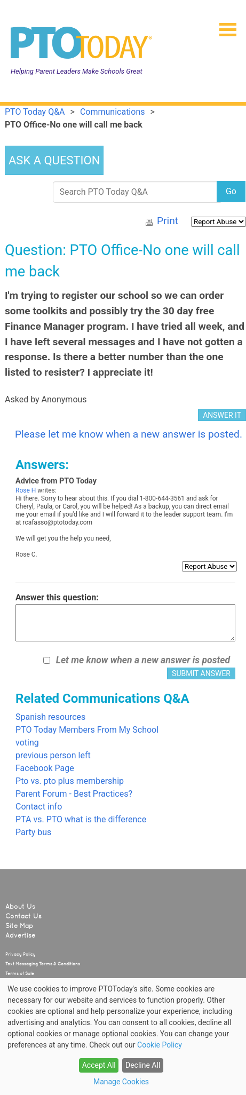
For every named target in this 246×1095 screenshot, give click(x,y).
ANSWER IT (222, 415)
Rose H (25, 490)
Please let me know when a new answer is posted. (128, 434)
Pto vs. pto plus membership (69, 781)
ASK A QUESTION (54, 160)
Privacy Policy (20, 954)
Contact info (38, 807)
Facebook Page (44, 768)
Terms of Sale (19, 973)
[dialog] (123, 1036)
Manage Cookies (121, 1081)
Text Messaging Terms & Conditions (42, 963)
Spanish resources (50, 717)
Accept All (99, 1065)
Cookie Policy (159, 1045)
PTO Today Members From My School (86, 730)
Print (167, 221)
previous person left (53, 755)
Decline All (142, 1065)
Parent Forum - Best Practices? (73, 794)
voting (27, 742)
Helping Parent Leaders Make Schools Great (76, 71)
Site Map (19, 926)
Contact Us (23, 916)
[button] (223, 26)
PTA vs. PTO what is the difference (80, 819)
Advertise (20, 935)
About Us (20, 906)
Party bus (33, 832)
